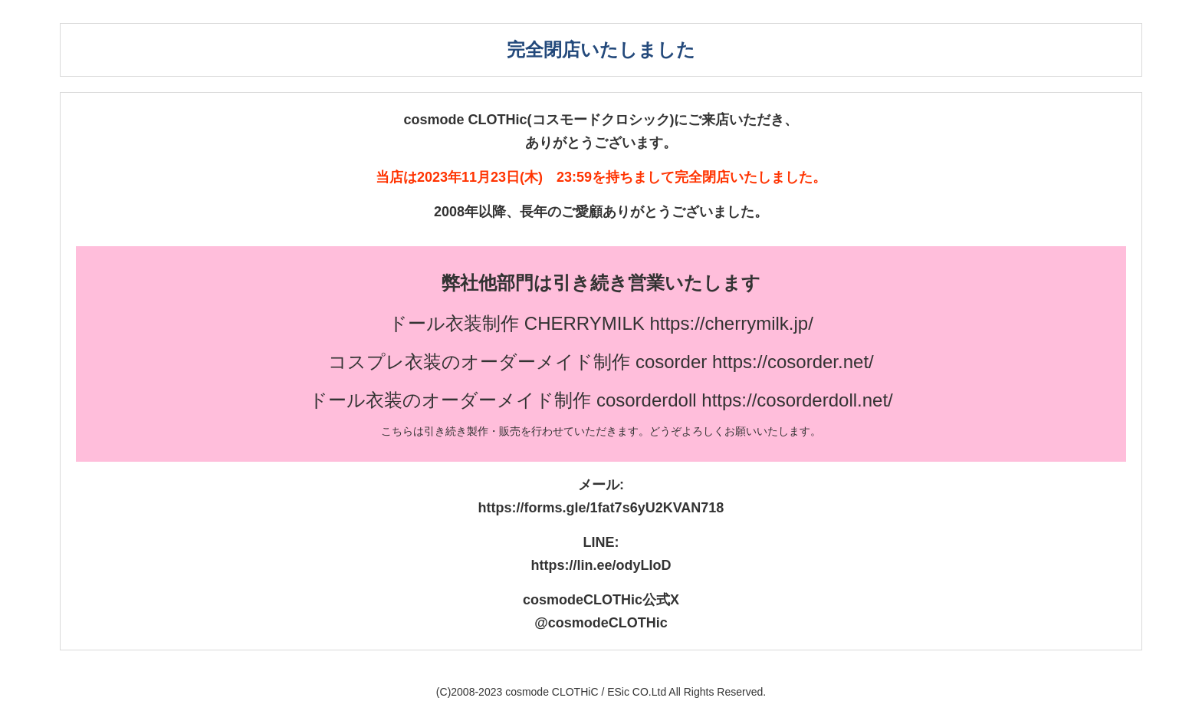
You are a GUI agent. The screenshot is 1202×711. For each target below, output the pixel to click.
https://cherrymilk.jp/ (731, 323)
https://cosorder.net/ (793, 361)
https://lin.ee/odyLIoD (601, 565)
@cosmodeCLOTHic (601, 622)
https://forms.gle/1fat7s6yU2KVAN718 (601, 507)
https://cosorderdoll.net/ (796, 400)
